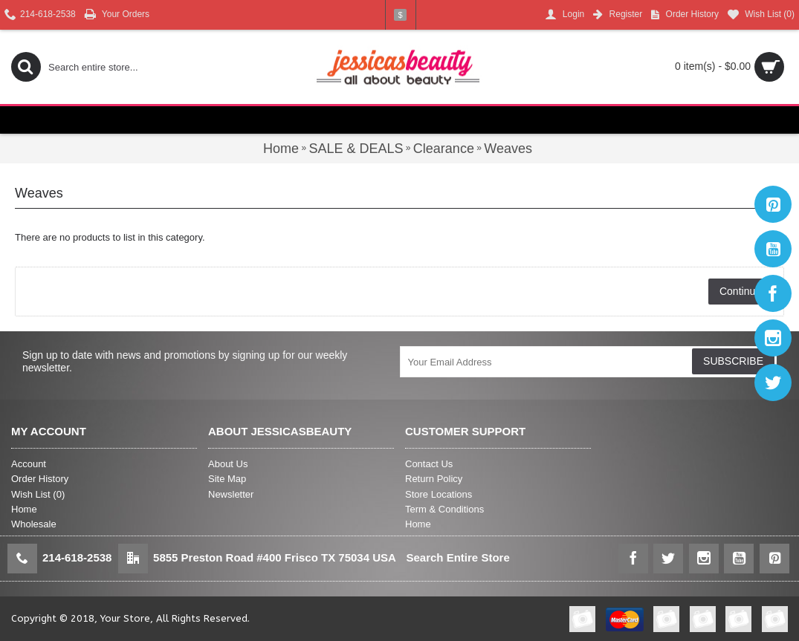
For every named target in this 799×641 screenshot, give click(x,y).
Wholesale (33, 524)
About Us (228, 463)
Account (28, 463)
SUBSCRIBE (733, 361)
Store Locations (438, 494)
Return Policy (433, 478)
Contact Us (429, 463)
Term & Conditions (444, 509)
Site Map (227, 478)
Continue (740, 291)
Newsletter (230, 494)
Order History (39, 478)
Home (24, 509)
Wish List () (38, 494)
